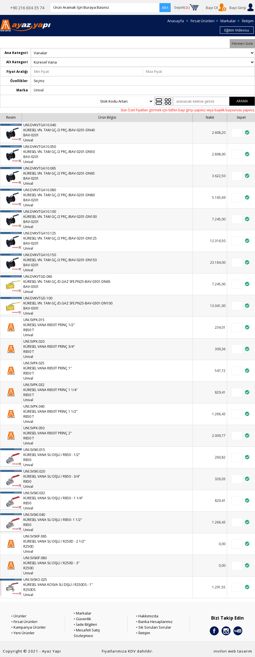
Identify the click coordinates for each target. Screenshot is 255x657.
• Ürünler (18, 615)
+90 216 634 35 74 (27, 7)
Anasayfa (175, 20)
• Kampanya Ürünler (28, 627)
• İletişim (143, 632)
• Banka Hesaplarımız (154, 621)
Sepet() (182, 7)
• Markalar (82, 613)
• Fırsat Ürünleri (24, 621)
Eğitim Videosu (236, 30)
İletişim (248, 20)
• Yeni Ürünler (23, 632)
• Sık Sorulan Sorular (153, 627)
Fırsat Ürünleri (203, 20)
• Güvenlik (82, 618)
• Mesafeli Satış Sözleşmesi (87, 632)
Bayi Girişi (237, 7)
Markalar (228, 20)
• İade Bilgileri (85, 624)
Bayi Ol (212, 7)
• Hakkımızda (147, 615)
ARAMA (242, 101)
